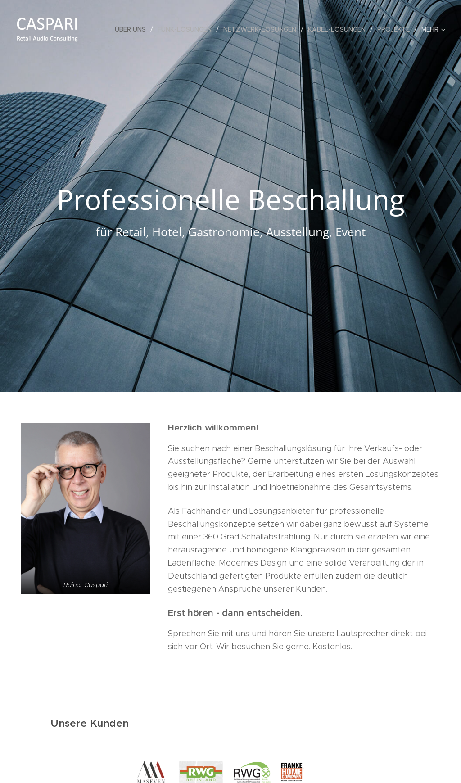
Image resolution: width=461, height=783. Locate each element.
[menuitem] (133, 29)
